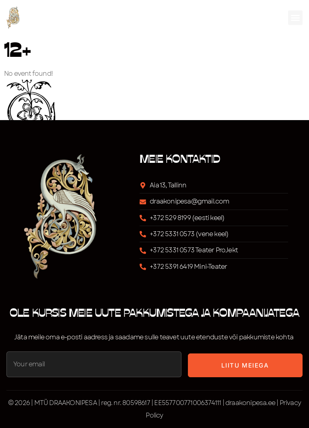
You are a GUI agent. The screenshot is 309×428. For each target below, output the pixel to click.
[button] (295, 17)
